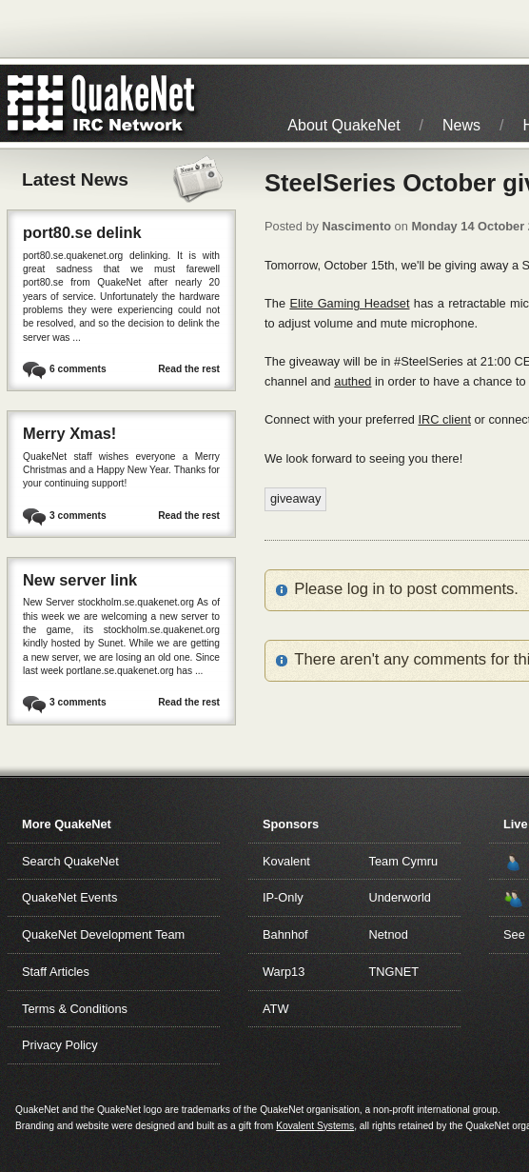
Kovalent (286, 861)
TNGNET (394, 971)
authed (352, 381)
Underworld (400, 897)
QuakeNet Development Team (103, 934)
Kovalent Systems (315, 1126)
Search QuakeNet (70, 861)
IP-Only (283, 897)
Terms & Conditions (74, 1009)
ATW (275, 1009)
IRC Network (135, 103)
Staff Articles (55, 971)
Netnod (388, 934)
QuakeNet (35, 103)
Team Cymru (404, 861)
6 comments (78, 369)
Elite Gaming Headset (349, 303)
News (461, 125)
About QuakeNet (343, 125)
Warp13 (283, 971)
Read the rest (189, 369)
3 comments (78, 515)
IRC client (444, 419)
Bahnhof (285, 934)
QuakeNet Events (69, 897)
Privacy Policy (60, 1045)
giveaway (295, 498)
